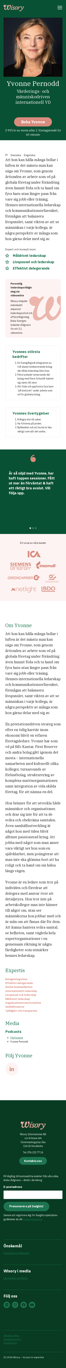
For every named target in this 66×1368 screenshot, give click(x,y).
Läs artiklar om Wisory (16, 1278)
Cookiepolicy (10, 1342)
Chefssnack (16, 1037)
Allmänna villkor (12, 1335)
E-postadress (13, 1187)
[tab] (30, 528)
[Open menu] (60, 8)
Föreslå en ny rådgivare (16, 1253)
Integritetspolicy (32, 1219)
